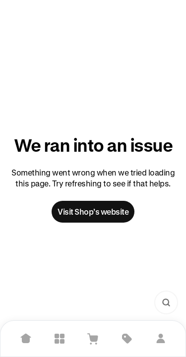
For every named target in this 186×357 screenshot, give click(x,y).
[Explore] (59, 339)
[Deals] (127, 339)
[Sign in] (161, 339)
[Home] (26, 339)
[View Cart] (93, 339)
